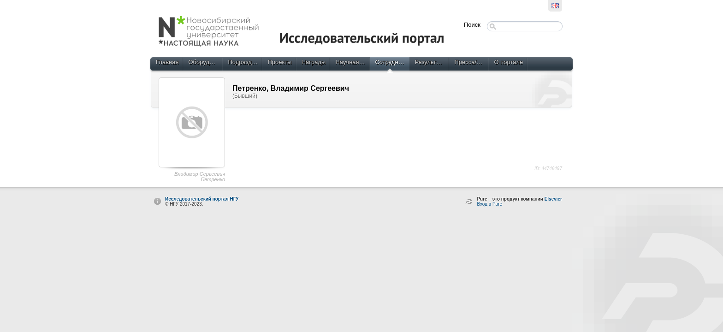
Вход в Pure (489, 204)
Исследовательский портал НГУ (202, 199)
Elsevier (553, 199)
